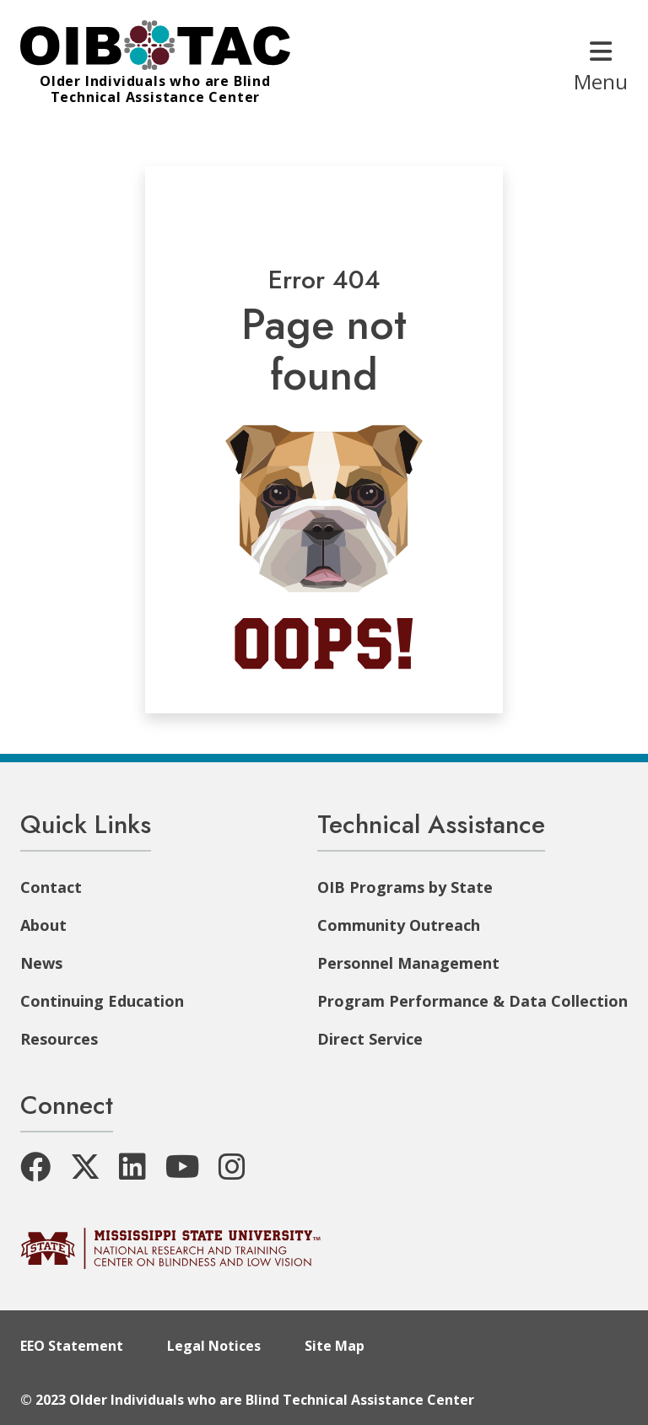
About (43, 925)
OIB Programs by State (405, 887)
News (41, 963)
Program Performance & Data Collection (472, 1001)
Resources (59, 1039)
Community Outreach (398, 925)
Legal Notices (214, 1345)
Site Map (334, 1345)
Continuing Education (102, 1001)
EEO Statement (71, 1345)
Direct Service (370, 1039)
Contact (51, 887)
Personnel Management (408, 963)
